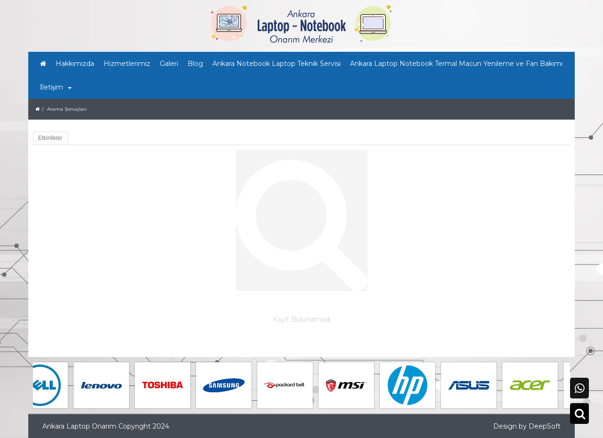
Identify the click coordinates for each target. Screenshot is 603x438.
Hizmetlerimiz (127, 63)
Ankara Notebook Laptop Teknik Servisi (276, 63)
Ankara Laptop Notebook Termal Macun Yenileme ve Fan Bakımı (456, 63)
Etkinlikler (50, 138)
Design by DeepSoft (527, 426)
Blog (195, 63)
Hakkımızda (75, 63)
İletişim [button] (56, 87)
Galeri (169, 63)
